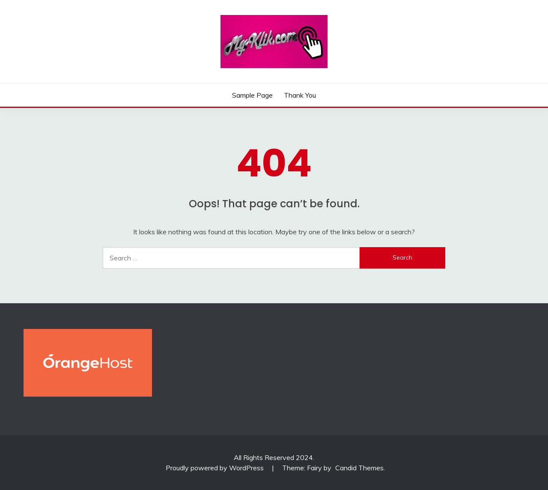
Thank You (300, 95)
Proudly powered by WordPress (215, 467)
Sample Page (252, 95)
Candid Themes (359, 467)
